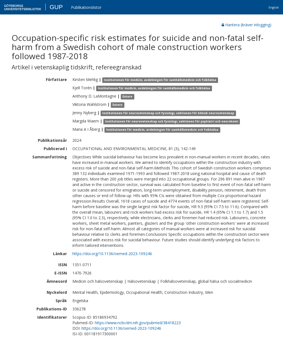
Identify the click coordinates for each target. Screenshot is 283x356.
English (274, 7)
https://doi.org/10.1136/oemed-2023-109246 (112, 253)
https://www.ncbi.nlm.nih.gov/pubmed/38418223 (138, 322)
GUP (56, 7)
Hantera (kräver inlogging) (246, 24)
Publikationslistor (86, 7)
